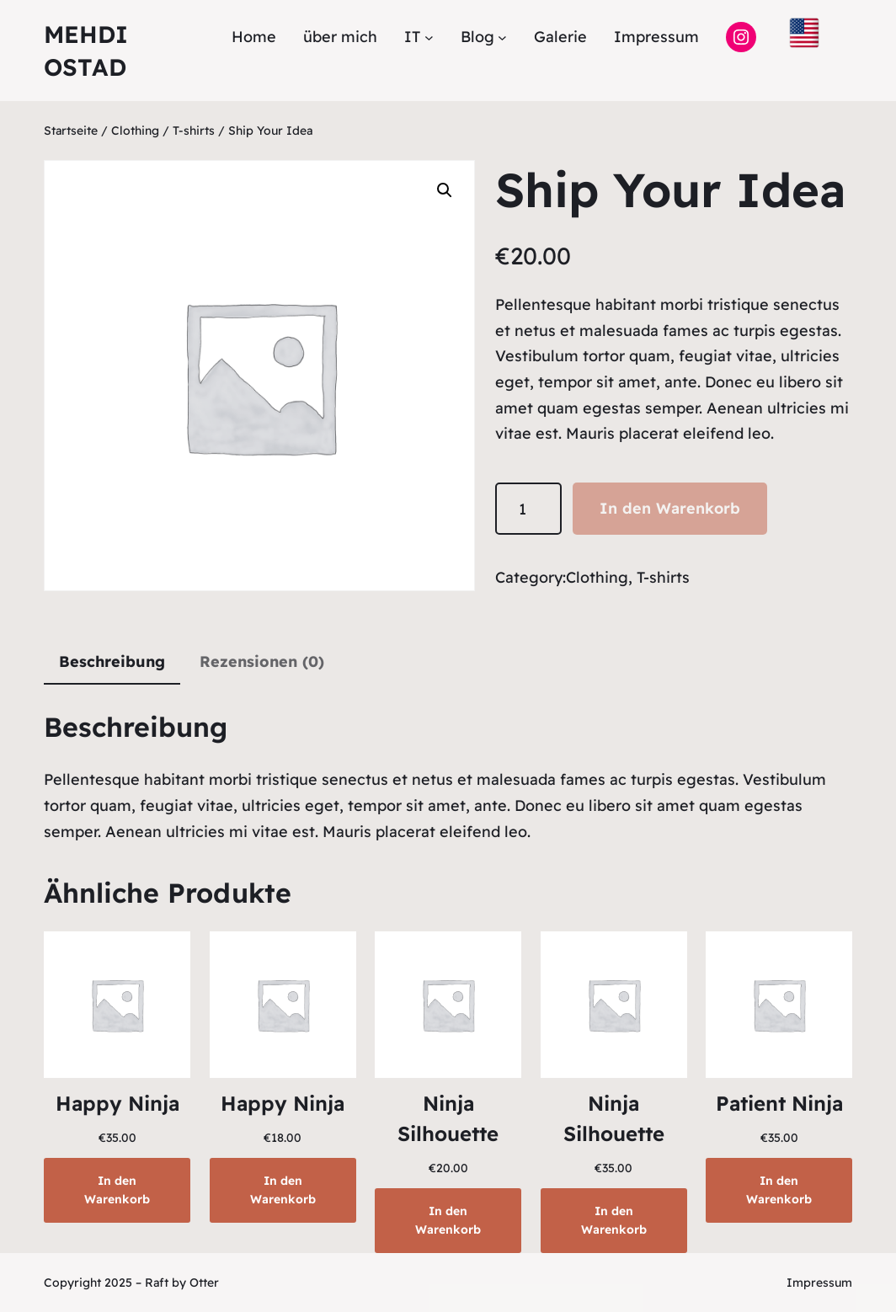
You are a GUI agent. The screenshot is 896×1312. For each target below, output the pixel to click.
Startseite (71, 130)
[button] (444, 190)
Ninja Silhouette (448, 1118)
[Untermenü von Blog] (502, 36)
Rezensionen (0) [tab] (262, 661)
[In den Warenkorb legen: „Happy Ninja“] (117, 1190)
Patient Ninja (779, 1103)
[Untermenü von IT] (429, 36)
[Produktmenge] (528, 509)
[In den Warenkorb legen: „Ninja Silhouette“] (448, 1220)
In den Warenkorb (670, 508)
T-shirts (194, 130)
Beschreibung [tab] (112, 661)
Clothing (135, 130)
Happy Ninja (117, 1103)
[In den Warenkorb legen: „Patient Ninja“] (779, 1190)
